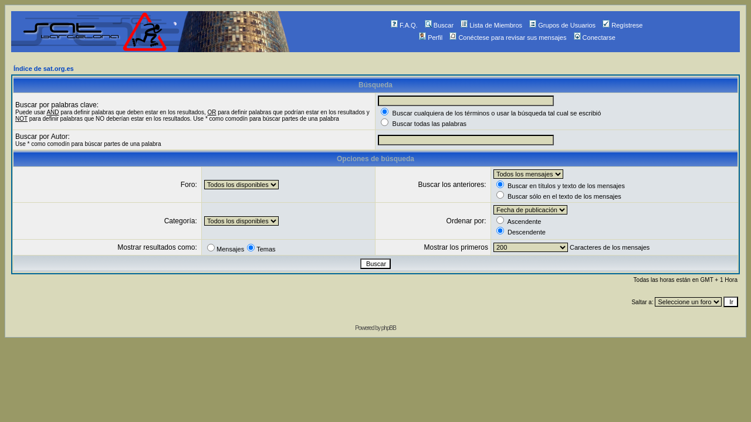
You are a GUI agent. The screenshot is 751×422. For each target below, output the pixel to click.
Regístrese (622, 25)
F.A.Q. (404, 25)
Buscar (439, 25)
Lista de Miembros (491, 25)
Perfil (430, 37)
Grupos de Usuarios (562, 25)
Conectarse (594, 37)
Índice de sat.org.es (43, 68)
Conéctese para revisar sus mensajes (507, 37)
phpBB (388, 328)
